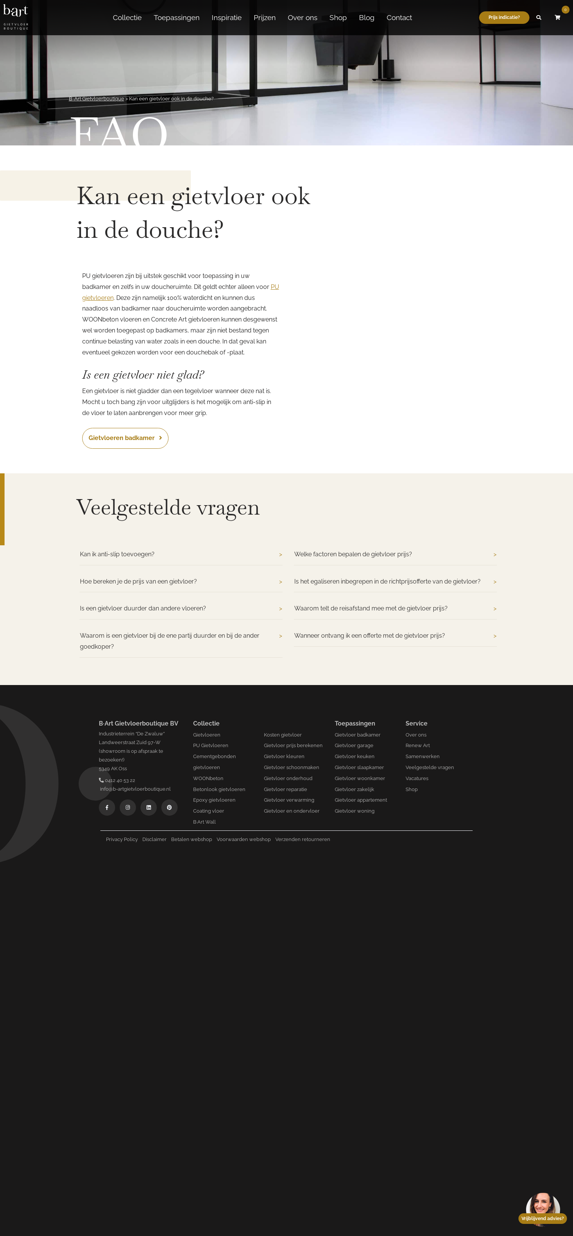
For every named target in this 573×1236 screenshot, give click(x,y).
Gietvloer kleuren (284, 756)
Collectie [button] (127, 16)
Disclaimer (154, 839)
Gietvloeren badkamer (125, 438)
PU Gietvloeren (210, 745)
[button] (538, 16)
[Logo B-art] (15, 16)
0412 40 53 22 (117, 780)
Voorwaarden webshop (244, 839)
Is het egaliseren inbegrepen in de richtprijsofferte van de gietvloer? (395, 581)
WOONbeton (208, 778)
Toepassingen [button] (177, 16)
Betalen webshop (191, 839)
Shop (338, 16)
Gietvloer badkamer (358, 735)
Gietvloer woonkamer (360, 778)
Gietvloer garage (354, 745)
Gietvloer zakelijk (354, 789)
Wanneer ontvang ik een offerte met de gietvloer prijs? (395, 635)
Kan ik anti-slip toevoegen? (181, 554)
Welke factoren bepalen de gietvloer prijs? (395, 554)
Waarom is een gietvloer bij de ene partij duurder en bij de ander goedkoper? (181, 641)
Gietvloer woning (355, 811)
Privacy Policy (122, 839)
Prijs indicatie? (504, 16)
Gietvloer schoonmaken (291, 767)
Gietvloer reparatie (285, 789)
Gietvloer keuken (355, 756)
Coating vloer (208, 811)
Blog (367, 16)
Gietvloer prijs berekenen (293, 745)
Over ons (302, 16)
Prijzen (265, 16)
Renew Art (418, 745)
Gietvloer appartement (361, 800)
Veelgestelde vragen (430, 767)
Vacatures (417, 778)
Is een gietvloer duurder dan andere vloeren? (181, 608)
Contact (399, 16)
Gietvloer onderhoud (288, 778)
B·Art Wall (204, 822)
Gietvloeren (206, 735)
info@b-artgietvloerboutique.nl (135, 789)
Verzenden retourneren (302, 839)
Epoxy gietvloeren (214, 800)
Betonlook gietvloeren (219, 789)
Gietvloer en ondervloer (292, 811)
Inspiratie (227, 16)
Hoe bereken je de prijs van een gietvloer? (181, 581)
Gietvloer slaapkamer (359, 767)
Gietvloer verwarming (289, 800)
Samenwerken (423, 756)
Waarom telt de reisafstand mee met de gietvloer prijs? (395, 608)
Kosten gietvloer (283, 735)
